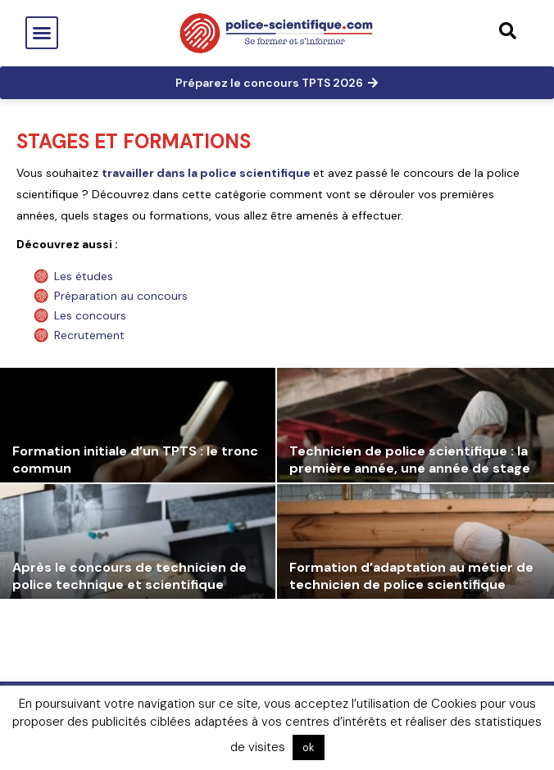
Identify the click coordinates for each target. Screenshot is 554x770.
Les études (83, 276)
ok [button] (308, 747)
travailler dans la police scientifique (207, 172)
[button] (41, 32)
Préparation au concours (121, 295)
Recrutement (89, 335)
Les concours (90, 315)
